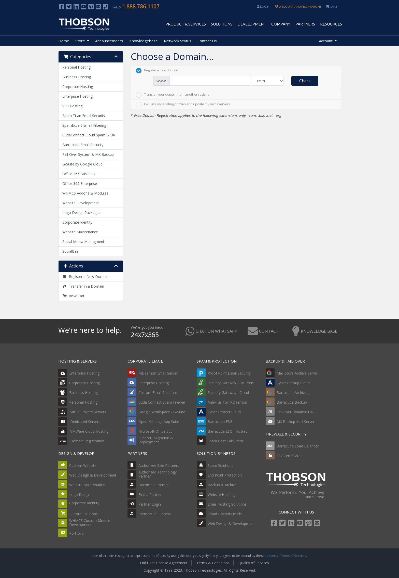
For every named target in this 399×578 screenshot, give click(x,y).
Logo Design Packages (81, 212)
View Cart (73, 295)
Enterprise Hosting (77, 96)
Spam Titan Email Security (83, 115)
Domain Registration (81, 441)
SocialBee (70, 251)
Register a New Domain (85, 276)
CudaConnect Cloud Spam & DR (88, 135)
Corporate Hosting (77, 86)
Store (80, 40)
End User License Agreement (164, 562)
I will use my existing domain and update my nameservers (183, 104)
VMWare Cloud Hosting (83, 431)
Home (63, 40)
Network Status (177, 40)
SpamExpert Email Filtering (84, 125)
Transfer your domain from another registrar (173, 95)
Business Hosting (76, 76)
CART (331, 6)
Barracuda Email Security (82, 144)
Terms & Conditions (213, 562)
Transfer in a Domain (83, 286)
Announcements (109, 40)
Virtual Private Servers (82, 411)
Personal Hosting (76, 67)
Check (305, 81)
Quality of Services (253, 562)
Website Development (80, 202)
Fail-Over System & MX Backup (88, 154)
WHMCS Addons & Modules (85, 193)
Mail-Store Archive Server (297, 373)
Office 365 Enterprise (79, 183)
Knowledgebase (143, 40)
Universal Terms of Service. (285, 556)
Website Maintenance (80, 231)
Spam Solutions (220, 465)
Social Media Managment (83, 241)
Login (263, 6)
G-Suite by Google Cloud (82, 164)
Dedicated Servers (79, 421)
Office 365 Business (78, 173)
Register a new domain (157, 70)
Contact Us (207, 40)
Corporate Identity (77, 222)
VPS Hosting (72, 106)
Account (326, 40)
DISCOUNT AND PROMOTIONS (298, 6)
